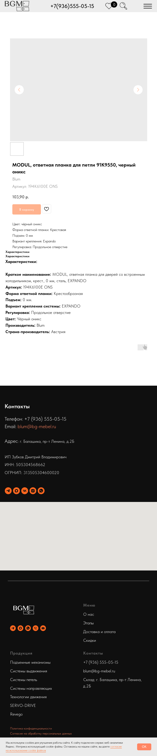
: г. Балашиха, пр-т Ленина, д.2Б (46, 441)
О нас (88, 614)
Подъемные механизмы (30, 662)
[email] (43, 628)
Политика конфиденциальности (31, 728)
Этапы (88, 623)
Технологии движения (28, 696)
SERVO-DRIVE (23, 705)
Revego (16, 714)
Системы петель (23, 679)
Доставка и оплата (99, 631)
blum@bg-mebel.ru (37, 426)
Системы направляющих (31, 688)
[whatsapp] (41, 490)
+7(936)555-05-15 (72, 6)
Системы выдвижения (28, 670)
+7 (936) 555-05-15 (100, 662)
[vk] (24, 490)
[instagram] (32, 490)
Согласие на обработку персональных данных (41, 733)
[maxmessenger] (16, 490)
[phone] (35, 628)
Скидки (89, 640)
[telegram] (8, 490)
